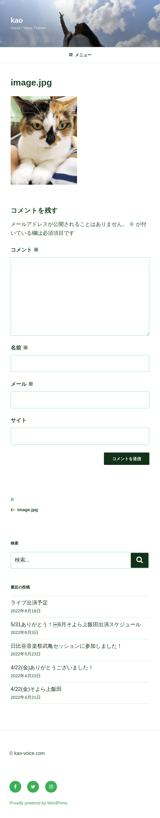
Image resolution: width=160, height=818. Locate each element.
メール (22, 384)
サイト (19, 420)
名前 (19, 348)
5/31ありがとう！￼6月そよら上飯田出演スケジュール (76, 624)
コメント (25, 250)
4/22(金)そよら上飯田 (36, 689)
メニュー (80, 55)
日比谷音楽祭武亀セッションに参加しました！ (66, 646)
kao (17, 20)
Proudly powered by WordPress (38, 803)
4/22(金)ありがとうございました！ (52, 668)
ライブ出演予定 (29, 603)
